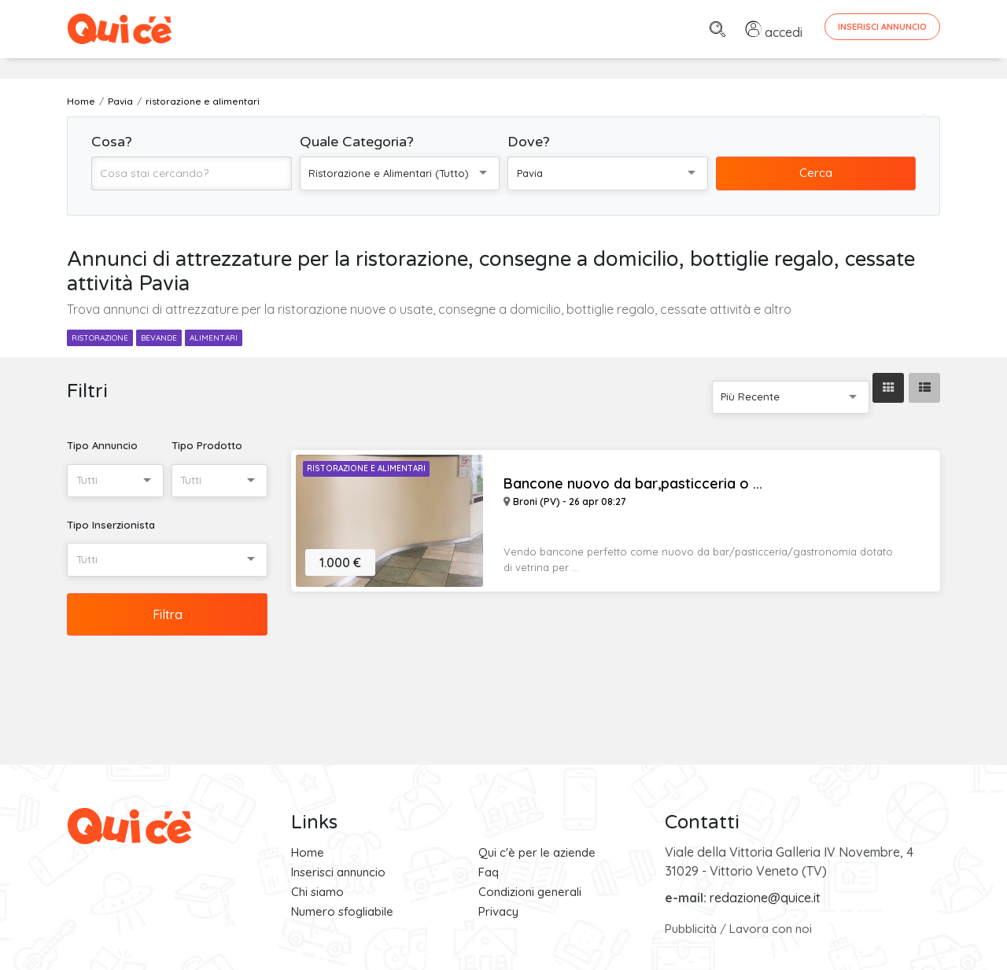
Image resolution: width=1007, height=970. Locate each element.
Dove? (528, 141)
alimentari (214, 338)
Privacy (498, 911)
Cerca (815, 172)
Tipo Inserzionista (111, 524)
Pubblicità (691, 928)
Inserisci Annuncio (882, 26)
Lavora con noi (770, 928)
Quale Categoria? (357, 141)
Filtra (168, 614)
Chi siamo (317, 891)
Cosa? (111, 141)
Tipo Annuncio (102, 445)
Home (307, 852)
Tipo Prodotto (207, 445)
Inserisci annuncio (338, 872)
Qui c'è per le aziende (537, 852)
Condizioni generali (529, 891)
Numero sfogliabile (342, 911)
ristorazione (100, 338)
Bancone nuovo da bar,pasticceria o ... (633, 483)
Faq (488, 872)
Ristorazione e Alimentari (366, 468)
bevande (159, 338)
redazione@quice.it (765, 897)
